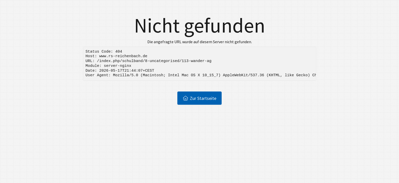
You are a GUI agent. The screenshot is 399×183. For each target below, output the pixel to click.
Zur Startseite (200, 98)
